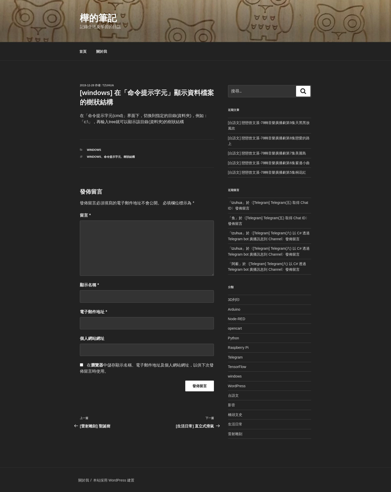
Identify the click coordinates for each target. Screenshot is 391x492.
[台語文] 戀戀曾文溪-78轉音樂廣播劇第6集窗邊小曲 (269, 163)
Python (233, 338)
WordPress (237, 386)
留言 (85, 215)
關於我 (101, 51)
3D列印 (234, 300)
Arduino (234, 309)
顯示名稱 (89, 285)
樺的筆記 (98, 18)
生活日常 (235, 424)
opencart (235, 328)
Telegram (235, 357)
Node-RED (236, 319)
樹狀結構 (129, 156)
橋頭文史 (235, 415)
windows (94, 149)
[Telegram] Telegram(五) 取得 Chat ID (276, 218)
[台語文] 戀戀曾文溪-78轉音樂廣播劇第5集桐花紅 (267, 172)
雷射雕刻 (235, 434)
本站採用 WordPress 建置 (113, 480)
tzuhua (108, 85)
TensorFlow (237, 367)
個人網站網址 (92, 338)
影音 (231, 405)
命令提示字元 (112, 156)
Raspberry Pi (238, 348)
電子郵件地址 (93, 312)
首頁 (82, 51)
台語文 (233, 395)
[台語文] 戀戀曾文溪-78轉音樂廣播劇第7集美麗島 (267, 153)
